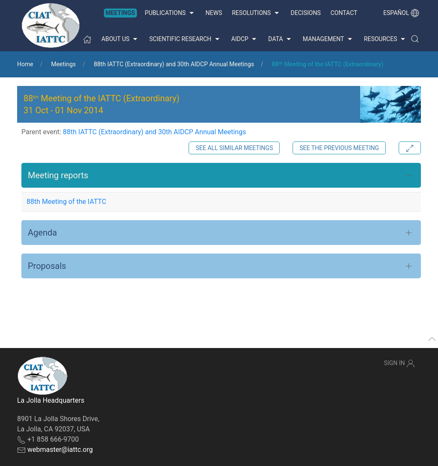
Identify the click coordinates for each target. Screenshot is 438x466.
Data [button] (280, 39)
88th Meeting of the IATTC (66, 202)
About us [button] (120, 39)
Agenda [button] (42, 232)
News (214, 12)
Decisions (306, 12)
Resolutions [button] (256, 13)
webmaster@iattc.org (60, 449)
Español (401, 13)
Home (25, 64)
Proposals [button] (47, 266)
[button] (415, 39)
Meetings (120, 12)
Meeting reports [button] (58, 175)
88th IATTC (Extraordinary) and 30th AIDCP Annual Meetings (174, 64)
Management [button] (328, 39)
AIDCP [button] (245, 39)
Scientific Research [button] (185, 39)
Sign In (399, 363)
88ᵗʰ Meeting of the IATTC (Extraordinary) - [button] (101, 104)
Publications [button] (170, 13)
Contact (344, 12)
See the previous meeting (339, 148)
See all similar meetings (234, 148)
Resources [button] (385, 39)
